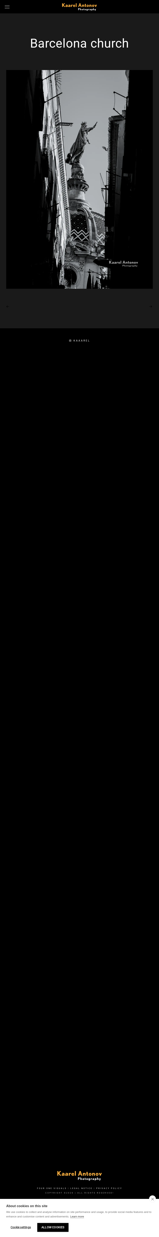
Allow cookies (52, 1227)
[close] (152, 1198)
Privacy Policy (109, 1188)
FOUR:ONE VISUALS (52, 1188)
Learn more (77, 1216)
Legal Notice (81, 1188)
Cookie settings (21, 1227)
